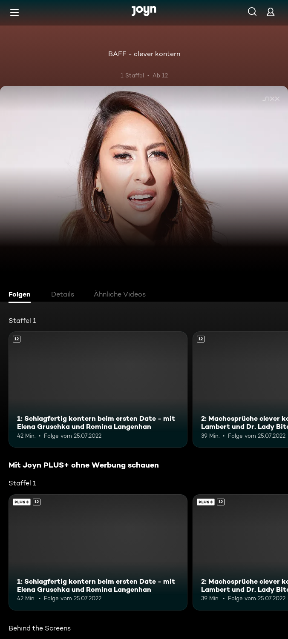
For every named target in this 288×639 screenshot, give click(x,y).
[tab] (22, 295)
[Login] (270, 11)
